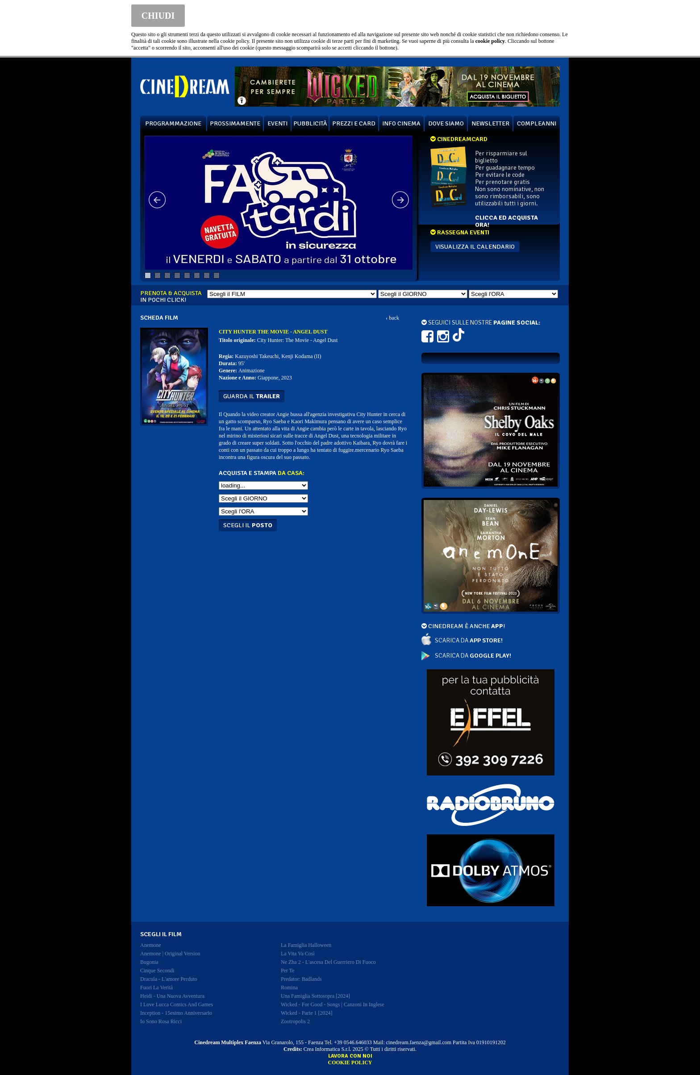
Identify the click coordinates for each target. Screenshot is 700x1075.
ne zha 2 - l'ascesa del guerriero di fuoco (328, 962)
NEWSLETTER (490, 123)
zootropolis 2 (295, 1021)
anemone (150, 945)
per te (288, 970)
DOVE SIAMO (446, 123)
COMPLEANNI (536, 123)
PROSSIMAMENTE (235, 123)
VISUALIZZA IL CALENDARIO (475, 246)
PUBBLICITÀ (310, 123)
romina (289, 987)
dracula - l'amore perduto (168, 979)
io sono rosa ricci (161, 1021)
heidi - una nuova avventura (172, 996)
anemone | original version (170, 953)
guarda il (251, 396)
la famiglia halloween (306, 945)
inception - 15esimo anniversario (176, 1013)
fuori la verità (156, 987)
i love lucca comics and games (176, 1004)
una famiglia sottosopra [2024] (315, 996)
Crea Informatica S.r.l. (327, 1049)
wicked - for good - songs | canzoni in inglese (332, 1004)
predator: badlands (301, 979)
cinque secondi (157, 970)
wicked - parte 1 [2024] (306, 1013)
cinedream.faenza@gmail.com (418, 1042)
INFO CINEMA (401, 123)
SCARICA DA (469, 640)
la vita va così (298, 953)
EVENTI (277, 123)
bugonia (149, 962)
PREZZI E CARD (353, 123)
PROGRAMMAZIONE (173, 123)
